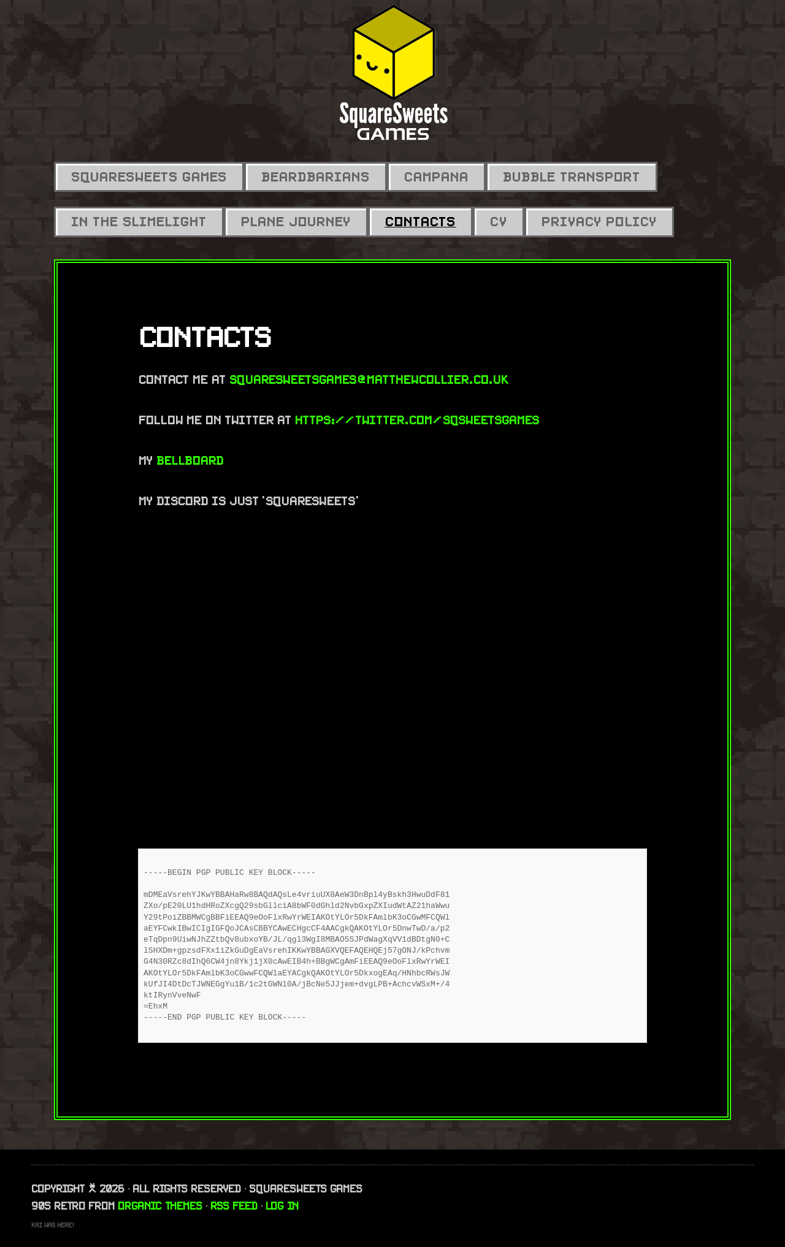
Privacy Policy (599, 222)
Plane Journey (295, 222)
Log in (282, 1205)
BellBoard (190, 460)
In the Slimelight (139, 222)
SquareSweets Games (149, 177)
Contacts (420, 222)
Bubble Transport (571, 177)
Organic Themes (160, 1205)
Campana (436, 177)
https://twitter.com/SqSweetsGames (417, 420)
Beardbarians (315, 177)
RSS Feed (234, 1205)
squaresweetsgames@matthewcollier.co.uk (369, 379)
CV (498, 222)
